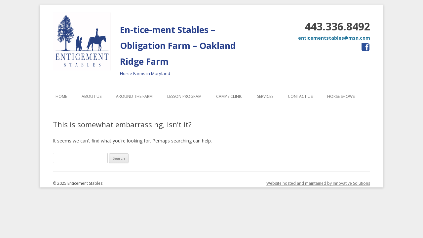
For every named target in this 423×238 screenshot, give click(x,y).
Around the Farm (134, 96)
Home (61, 96)
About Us (91, 96)
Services (265, 96)
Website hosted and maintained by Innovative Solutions (318, 183)
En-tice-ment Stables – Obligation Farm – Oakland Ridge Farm (178, 45)
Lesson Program (184, 96)
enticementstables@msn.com (334, 38)
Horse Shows (341, 96)
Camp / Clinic (229, 96)
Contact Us (300, 96)
